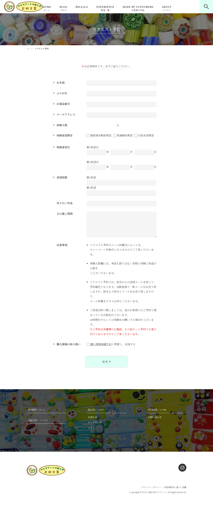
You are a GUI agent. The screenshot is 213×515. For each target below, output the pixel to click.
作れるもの (82, 6)
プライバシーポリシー (151, 487)
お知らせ (92, 417)
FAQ (70, 21)
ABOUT (167, 8)
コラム (91, 427)
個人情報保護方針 (100, 344)
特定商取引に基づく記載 (175, 487)
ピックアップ (95, 422)
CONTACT (49, 21)
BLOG (63, 8)
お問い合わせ (155, 417)
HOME (47, 8)
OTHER (157, 410)
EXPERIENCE (105, 8)
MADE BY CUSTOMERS (138, 8)
